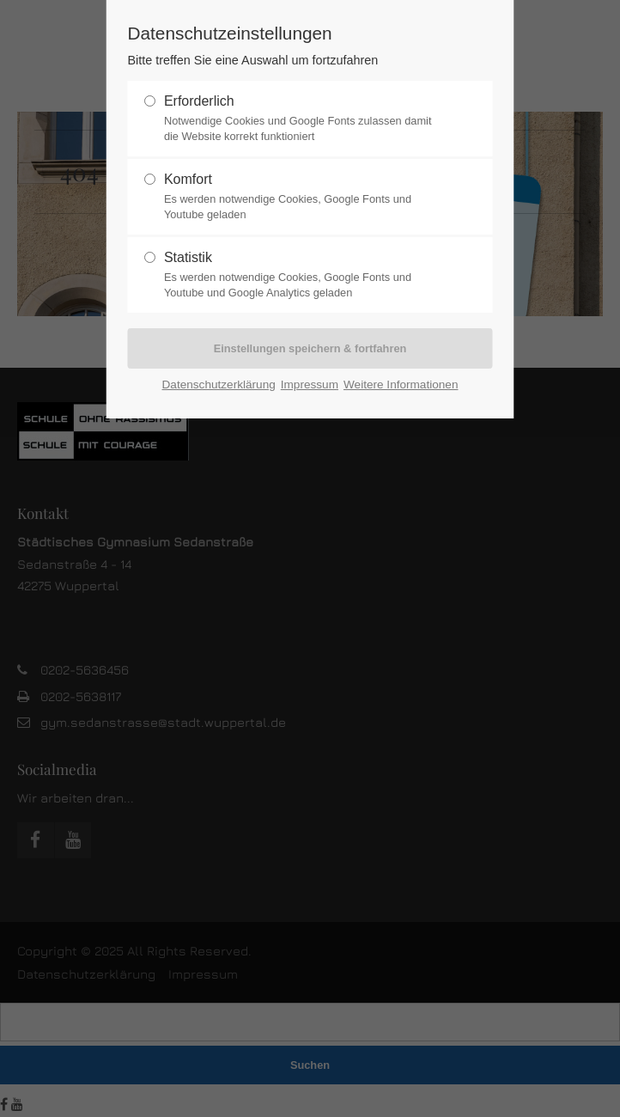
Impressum (309, 384)
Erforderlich (303, 118)
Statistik (303, 275)
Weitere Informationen (401, 384)
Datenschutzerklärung (219, 384)
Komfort (303, 197)
